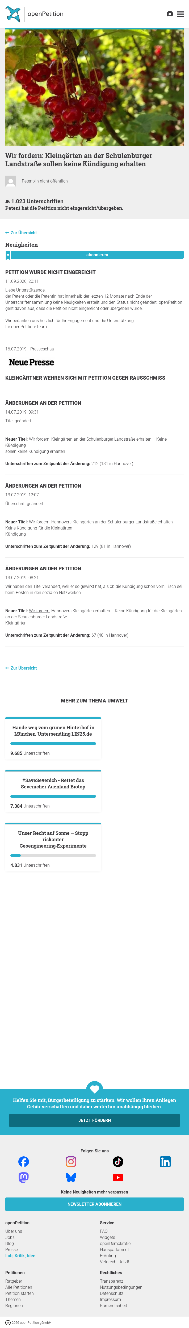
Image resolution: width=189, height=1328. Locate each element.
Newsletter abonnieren (94, 1204)
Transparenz (111, 1281)
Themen (13, 1299)
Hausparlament (114, 1249)
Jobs (10, 1237)
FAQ (104, 1231)
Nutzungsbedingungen (121, 1287)
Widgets (107, 1237)
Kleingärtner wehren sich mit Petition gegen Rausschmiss (85, 378)
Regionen (14, 1305)
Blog (9, 1243)
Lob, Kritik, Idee (20, 1255)
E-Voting (108, 1255)
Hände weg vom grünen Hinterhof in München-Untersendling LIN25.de (53, 794)
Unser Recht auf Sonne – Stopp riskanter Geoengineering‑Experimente (53, 1030)
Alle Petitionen (18, 1287)
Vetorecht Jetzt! (114, 1261)
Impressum (110, 1299)
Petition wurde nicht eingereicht (50, 272)
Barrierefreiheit (113, 1305)
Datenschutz (111, 1293)
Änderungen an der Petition (43, 403)
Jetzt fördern (94, 1120)
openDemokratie (115, 1243)
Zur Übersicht (24, 232)
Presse (11, 1249)
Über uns (13, 1231)
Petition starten (19, 1293)
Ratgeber (13, 1281)
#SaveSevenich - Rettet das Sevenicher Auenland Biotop (53, 910)
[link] (180, 14)
